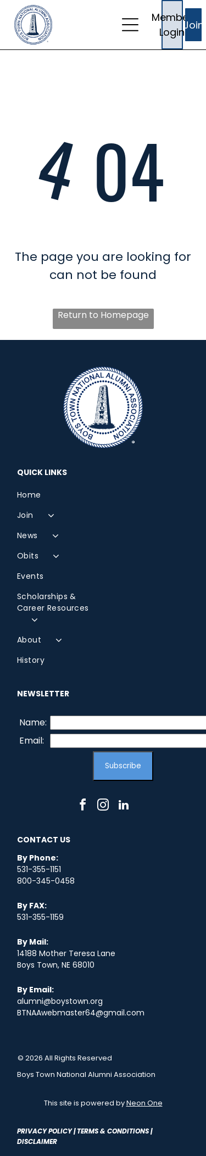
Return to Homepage (103, 315)
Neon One (144, 1103)
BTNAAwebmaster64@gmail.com (80, 1012)
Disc (25, 1141)
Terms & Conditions (113, 1131)
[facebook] (83, 806)
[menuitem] (60, 495)
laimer (45, 1141)
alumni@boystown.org (60, 1001)
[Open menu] (130, 24)
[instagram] (103, 806)
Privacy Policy (44, 1131)
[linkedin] (123, 806)
